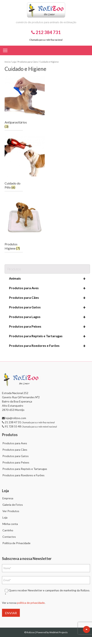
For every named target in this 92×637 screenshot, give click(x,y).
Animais (47, 278)
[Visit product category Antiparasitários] (14, 102)
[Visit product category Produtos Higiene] (14, 224)
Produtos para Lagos (47, 317)
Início (7, 61)
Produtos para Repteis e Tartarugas (47, 336)
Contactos (9, 536)
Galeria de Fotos (12, 504)
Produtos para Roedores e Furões (47, 345)
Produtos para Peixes (47, 326)
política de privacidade (31, 602)
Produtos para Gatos (47, 307)
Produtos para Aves (47, 288)
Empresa (7, 498)
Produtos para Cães (28, 61)
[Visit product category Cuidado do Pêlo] (14, 163)
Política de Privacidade (16, 543)
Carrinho (7, 530)
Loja (14, 61)
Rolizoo (31, 632)
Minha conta (10, 524)
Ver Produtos (10, 511)
